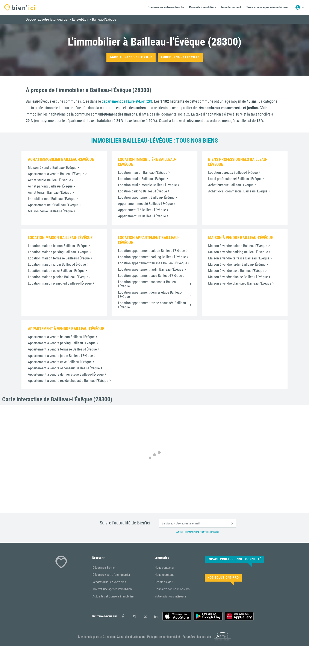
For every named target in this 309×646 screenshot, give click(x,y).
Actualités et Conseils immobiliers (113, 596)
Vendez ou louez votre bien (109, 582)
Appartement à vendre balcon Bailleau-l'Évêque (61, 337)
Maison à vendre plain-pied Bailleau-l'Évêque (239, 283)
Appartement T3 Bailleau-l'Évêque (142, 216)
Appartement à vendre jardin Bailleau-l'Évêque (60, 355)
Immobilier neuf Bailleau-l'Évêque (51, 199)
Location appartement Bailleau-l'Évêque (146, 197)
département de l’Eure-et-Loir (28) (127, 101)
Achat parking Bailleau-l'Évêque (50, 186)
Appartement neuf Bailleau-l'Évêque (53, 205)
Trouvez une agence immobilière (112, 589)
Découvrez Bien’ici (103, 568)
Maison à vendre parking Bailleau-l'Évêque (238, 252)
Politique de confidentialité (163, 637)
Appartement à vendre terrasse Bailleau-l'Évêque (62, 349)
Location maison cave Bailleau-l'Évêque (56, 270)
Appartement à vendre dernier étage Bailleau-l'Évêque (66, 374)
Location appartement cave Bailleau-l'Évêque (150, 275)
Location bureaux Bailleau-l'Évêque (233, 172)
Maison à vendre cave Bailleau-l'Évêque (236, 270)
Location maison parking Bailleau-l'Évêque (58, 252)
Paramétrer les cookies (197, 637)
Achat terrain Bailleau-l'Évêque (49, 192)
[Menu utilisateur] (299, 7)
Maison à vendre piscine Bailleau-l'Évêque (238, 277)
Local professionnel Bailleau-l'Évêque (235, 179)
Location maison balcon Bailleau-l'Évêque (58, 246)
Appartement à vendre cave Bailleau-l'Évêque (60, 362)
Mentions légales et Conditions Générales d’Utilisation (111, 637)
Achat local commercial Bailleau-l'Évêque (237, 191)
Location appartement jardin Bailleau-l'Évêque (150, 269)
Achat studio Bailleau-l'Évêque (49, 180)
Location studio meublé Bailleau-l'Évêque (147, 185)
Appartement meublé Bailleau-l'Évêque (145, 203)
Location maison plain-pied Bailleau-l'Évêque (60, 283)
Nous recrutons (164, 575)
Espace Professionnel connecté (234, 559)
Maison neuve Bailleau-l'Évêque (50, 211)
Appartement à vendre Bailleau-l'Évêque (56, 174)
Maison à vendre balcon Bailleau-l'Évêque (237, 246)
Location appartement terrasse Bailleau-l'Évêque (152, 263)
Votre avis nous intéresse (170, 596)
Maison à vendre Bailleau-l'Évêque (52, 167)
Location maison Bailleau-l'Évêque (142, 172)
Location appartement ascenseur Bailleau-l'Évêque (148, 284)
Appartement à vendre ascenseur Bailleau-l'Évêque (64, 368)
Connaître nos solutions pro (172, 589)
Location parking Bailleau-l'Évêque (142, 191)
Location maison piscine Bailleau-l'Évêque (58, 277)
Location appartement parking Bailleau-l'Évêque (152, 257)
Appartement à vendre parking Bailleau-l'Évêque (61, 343)
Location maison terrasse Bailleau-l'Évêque (59, 258)
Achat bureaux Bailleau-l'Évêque (230, 185)
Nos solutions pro (223, 577)
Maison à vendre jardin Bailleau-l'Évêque (236, 264)
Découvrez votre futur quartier (111, 575)
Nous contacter (164, 568)
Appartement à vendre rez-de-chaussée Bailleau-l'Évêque (68, 380)
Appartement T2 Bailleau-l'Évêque (142, 210)
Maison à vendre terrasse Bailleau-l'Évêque (238, 258)
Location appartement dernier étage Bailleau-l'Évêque (150, 294)
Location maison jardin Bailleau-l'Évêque (57, 264)
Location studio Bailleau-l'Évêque (141, 179)
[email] (197, 523)
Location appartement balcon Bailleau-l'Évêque (151, 250)
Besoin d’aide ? (164, 582)
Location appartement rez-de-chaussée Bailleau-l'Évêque (152, 305)
